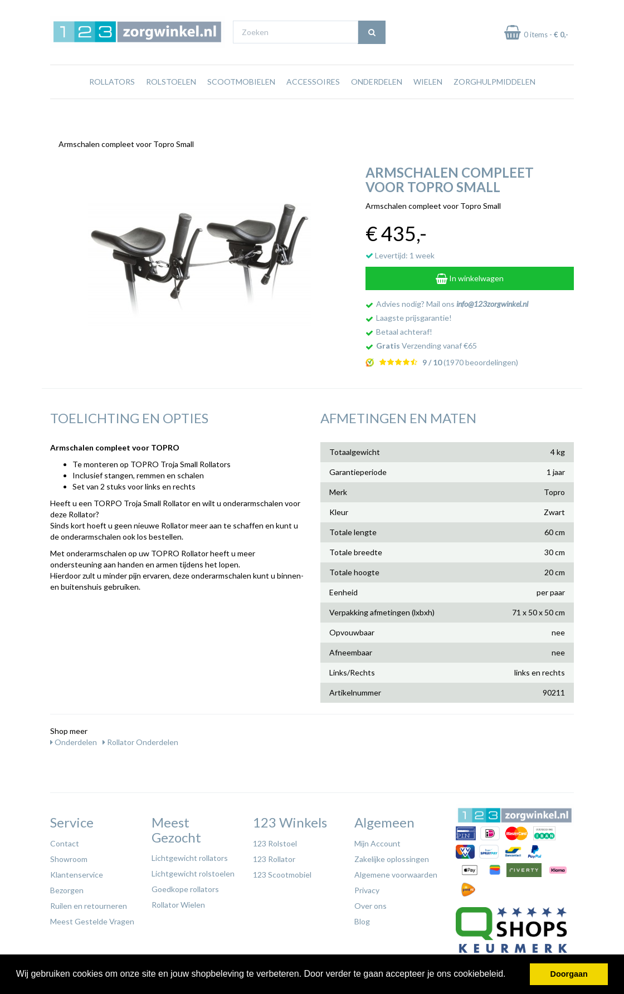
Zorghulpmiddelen (494, 102)
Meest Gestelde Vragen (92, 918)
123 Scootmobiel (282, 872)
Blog (362, 918)
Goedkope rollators (185, 886)
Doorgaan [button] (569, 973)
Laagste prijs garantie (541, 10)
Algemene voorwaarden (395, 872)
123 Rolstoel (275, 840)
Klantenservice (76, 872)
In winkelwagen (470, 275)
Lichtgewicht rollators (190, 855)
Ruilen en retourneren (88, 903)
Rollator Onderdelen (140, 739)
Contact (64, 840)
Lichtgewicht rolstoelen (193, 870)
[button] (509, 975)
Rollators (112, 102)
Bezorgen (67, 887)
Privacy (366, 887)
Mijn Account (377, 840)
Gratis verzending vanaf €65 (102, 10)
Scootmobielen (241, 102)
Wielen (427, 102)
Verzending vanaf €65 (426, 342)
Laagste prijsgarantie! (414, 315)
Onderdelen (376, 102)
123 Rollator (274, 856)
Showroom (68, 856)
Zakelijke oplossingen (391, 856)
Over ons (370, 903)
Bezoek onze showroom (402, 10)
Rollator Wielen (178, 902)
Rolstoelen (171, 102)
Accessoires (313, 102)
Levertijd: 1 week (400, 252)
